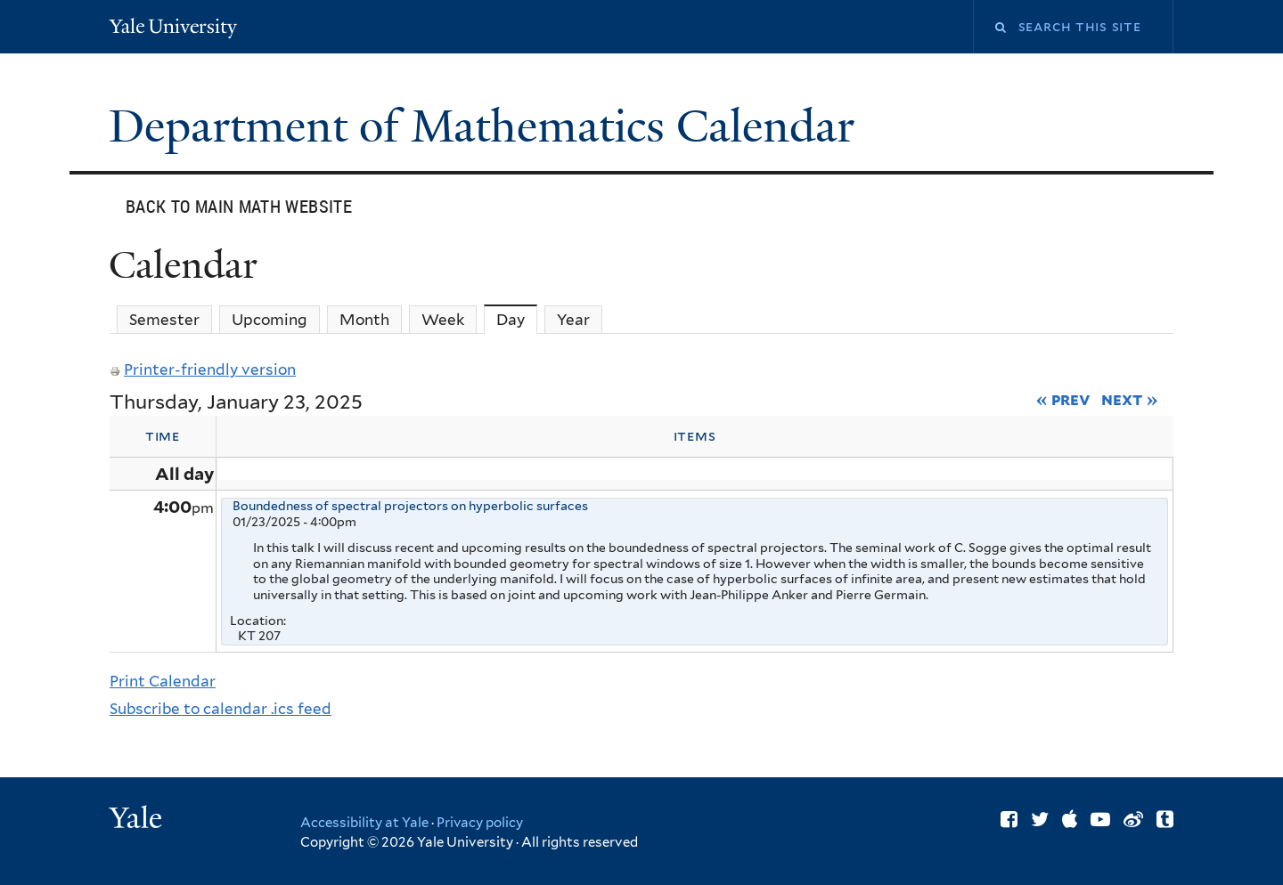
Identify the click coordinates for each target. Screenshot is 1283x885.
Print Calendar (163, 681)
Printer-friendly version (203, 369)
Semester (164, 320)
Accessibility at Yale (364, 823)
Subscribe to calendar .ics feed (220, 709)
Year (573, 320)
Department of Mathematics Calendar (487, 126)
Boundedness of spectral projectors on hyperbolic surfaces (410, 506)
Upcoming (269, 320)
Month (364, 320)
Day (516, 319)
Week (442, 320)
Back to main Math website (239, 206)
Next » (1129, 399)
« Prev (1063, 399)
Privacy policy (480, 823)
